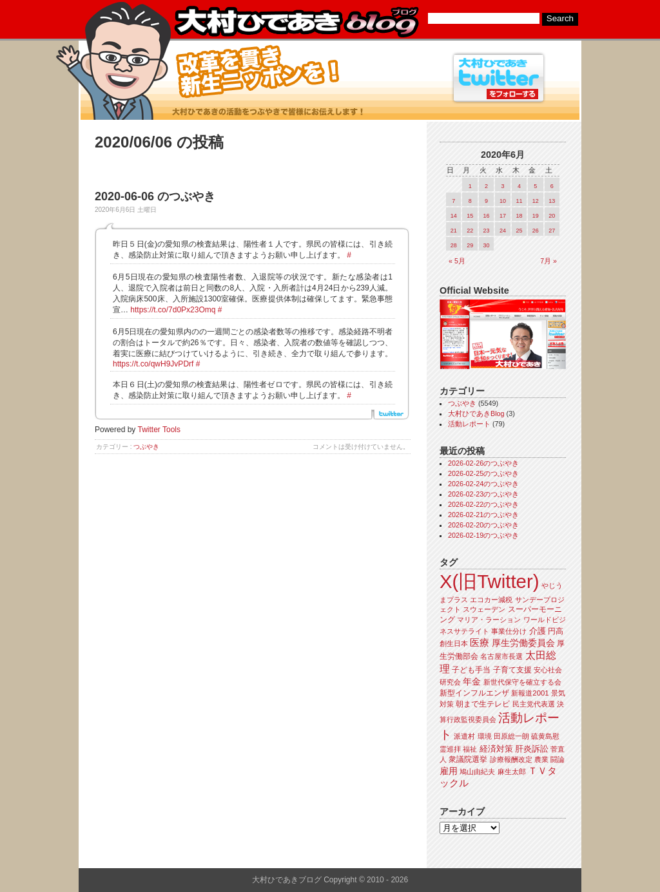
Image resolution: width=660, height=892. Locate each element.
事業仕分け (509, 631)
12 (535, 201)
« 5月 (457, 261)
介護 (537, 631)
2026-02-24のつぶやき (483, 484)
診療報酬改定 (511, 759)
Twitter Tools (159, 429)
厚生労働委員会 (523, 643)
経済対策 (496, 749)
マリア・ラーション (489, 619)
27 (551, 230)
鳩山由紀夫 (477, 771)
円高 (555, 631)
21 (454, 230)
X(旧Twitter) (489, 581)
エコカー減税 (491, 599)
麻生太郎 (512, 771)
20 (551, 216)
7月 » (548, 261)
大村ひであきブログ (296, 22)
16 (486, 216)
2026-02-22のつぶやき (483, 504)
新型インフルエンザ (474, 692)
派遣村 (464, 736)
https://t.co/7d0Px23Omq (172, 309)
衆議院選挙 (468, 759)
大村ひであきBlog (476, 413)
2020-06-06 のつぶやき (155, 196)
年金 (472, 682)
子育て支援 (512, 669)
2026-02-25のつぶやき (483, 473)
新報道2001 (529, 693)
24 (503, 230)
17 (503, 216)
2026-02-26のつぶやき (483, 463)
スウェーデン (484, 609)
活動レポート (469, 424)
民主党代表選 (533, 704)
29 (470, 245)
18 (519, 216)
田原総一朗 (511, 736)
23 (486, 230)
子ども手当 (471, 669)
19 (535, 216)
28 (454, 245)
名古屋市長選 (501, 656)
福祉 (470, 749)
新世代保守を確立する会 (522, 682)
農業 (541, 759)
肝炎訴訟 (531, 749)
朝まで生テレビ (483, 703)
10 (503, 201)
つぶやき (146, 446)
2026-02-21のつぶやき (483, 514)
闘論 (557, 759)
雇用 (449, 771)
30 (486, 245)
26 (535, 230)
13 (551, 201)
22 (470, 230)
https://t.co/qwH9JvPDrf (153, 363)
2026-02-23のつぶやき (483, 494)
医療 (479, 643)
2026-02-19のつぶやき (483, 535)
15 (470, 216)
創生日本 (454, 643)
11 (519, 201)
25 (519, 230)
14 (454, 216)
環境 (485, 736)
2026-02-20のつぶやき (483, 525)
